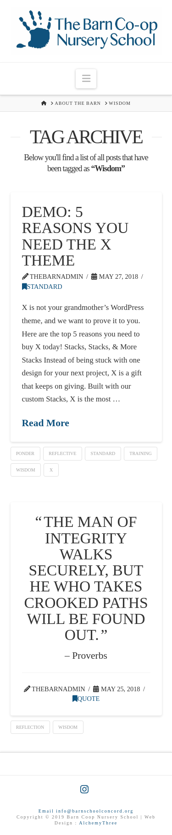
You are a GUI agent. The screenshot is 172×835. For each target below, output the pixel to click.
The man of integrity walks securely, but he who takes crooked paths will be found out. (86, 578)
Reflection (30, 727)
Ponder (25, 453)
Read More (45, 423)
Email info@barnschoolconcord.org (86, 810)
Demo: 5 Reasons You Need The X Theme (75, 236)
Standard (42, 286)
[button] (86, 78)
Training (140, 453)
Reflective (62, 453)
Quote (86, 698)
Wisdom (25, 469)
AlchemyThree (98, 822)
